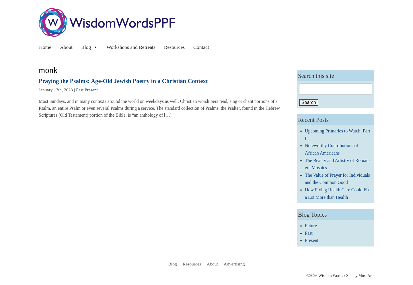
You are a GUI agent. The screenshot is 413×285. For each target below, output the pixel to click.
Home (45, 47)
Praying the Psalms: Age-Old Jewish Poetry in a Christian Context (123, 81)
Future (311, 225)
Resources (174, 47)
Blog (89, 47)
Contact (201, 47)
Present (91, 89)
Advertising (234, 263)
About (66, 47)
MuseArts (366, 276)
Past (79, 89)
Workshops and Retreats (130, 47)
